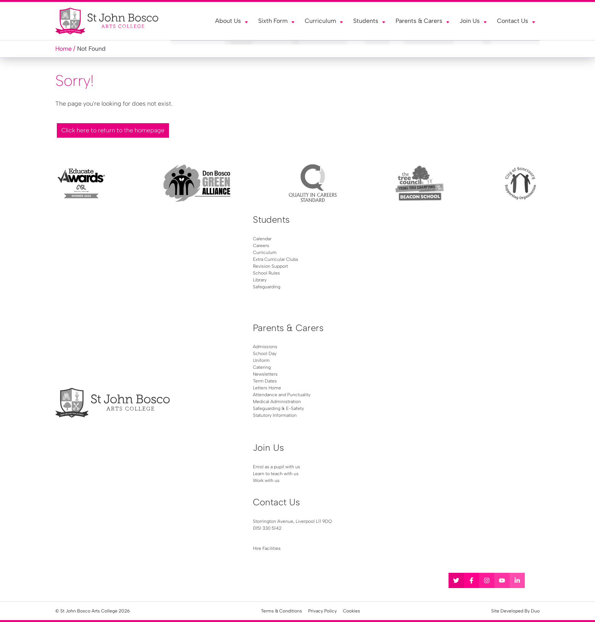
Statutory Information (275, 415)
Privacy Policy (322, 611)
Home (63, 48)
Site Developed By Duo (515, 611)
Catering (262, 367)
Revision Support (270, 266)
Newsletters (265, 374)
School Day (265, 353)
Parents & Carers (419, 20)
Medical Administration (277, 401)
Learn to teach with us (276, 473)
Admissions (265, 346)
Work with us (266, 480)
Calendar (262, 238)
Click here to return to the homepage (112, 130)
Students (365, 20)
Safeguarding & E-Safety (278, 408)
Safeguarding (266, 286)
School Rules (266, 273)
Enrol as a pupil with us (276, 466)
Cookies (351, 611)
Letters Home (267, 388)
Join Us (470, 20)
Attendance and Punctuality (281, 394)
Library (260, 280)
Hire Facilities (267, 548)
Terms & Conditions (281, 611)
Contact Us (512, 20)
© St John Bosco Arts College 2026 (92, 611)
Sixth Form (273, 20)
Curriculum (320, 20)
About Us (228, 20)
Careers (261, 245)
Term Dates (265, 381)
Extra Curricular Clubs (275, 259)
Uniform (261, 360)
